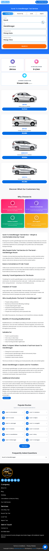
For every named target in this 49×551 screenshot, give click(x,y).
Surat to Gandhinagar (9, 457)
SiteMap (3, 495)
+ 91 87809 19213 (41, 2)
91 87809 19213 (5, 532)
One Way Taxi (5, 510)
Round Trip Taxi (5, 513)
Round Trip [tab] (20, 13)
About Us (3, 488)
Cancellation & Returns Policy (10, 498)
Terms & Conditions (19, 546)
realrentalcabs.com (19, 548)
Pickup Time (7, 37)
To (4, 24)
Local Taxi (4, 517)
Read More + (6, 398)
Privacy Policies (31, 546)
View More (24, 446)
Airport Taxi (4, 520)
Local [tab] (31, 13)
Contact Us (4, 528)
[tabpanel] (24, 32)
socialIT (34, 548)
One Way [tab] (7, 13)
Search (24, 46)
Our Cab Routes (6, 502)
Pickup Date (7, 31)
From (5, 18)
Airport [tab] (42, 13)
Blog (2, 491)
